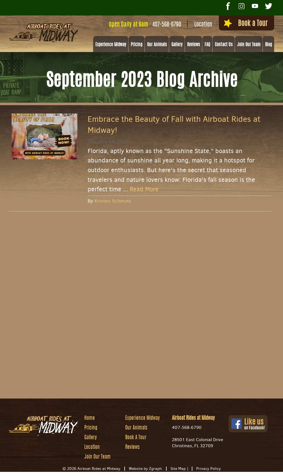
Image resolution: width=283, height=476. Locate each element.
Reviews (193, 45)
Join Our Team (248, 45)
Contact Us (223, 45)
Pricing (136, 45)
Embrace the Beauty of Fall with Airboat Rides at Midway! (174, 125)
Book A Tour (135, 438)
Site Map (178, 469)
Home (89, 418)
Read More (144, 190)
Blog (268, 45)
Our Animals (157, 45)
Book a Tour (242, 24)
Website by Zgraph (145, 469)
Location (197, 25)
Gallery (176, 45)
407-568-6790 (160, 25)
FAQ (207, 45)
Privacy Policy (208, 469)
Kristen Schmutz (113, 201)
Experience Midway (110, 45)
